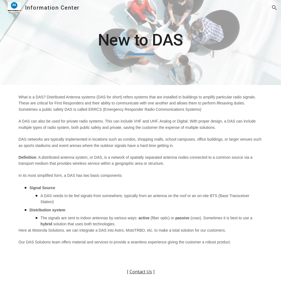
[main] (140, 42)
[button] (274, 7)
